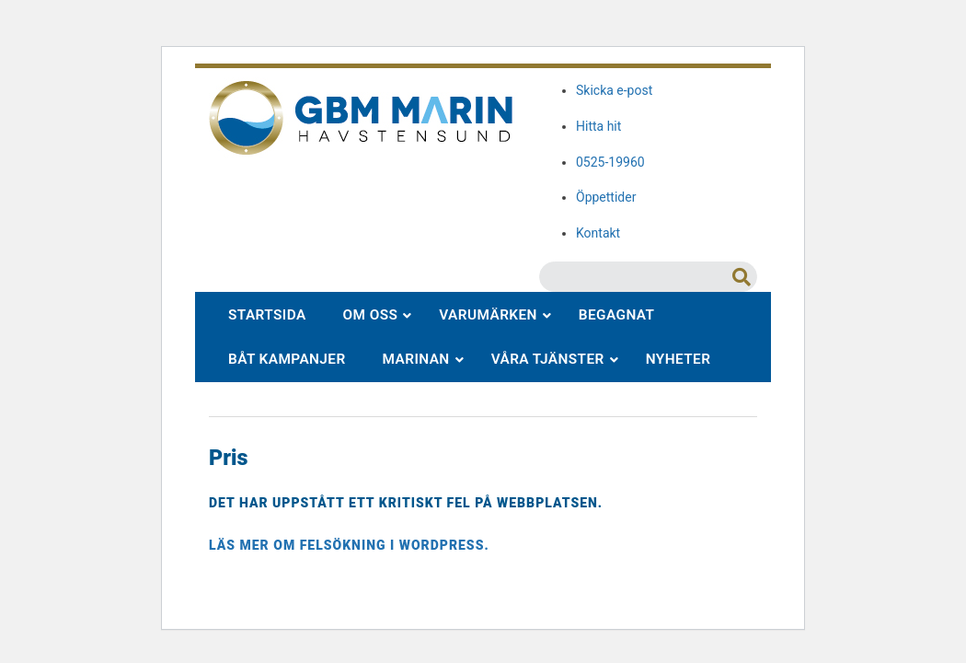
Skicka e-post (614, 90)
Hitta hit (598, 126)
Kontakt (598, 233)
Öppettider (606, 197)
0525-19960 (610, 162)
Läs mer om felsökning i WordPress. (349, 545)
